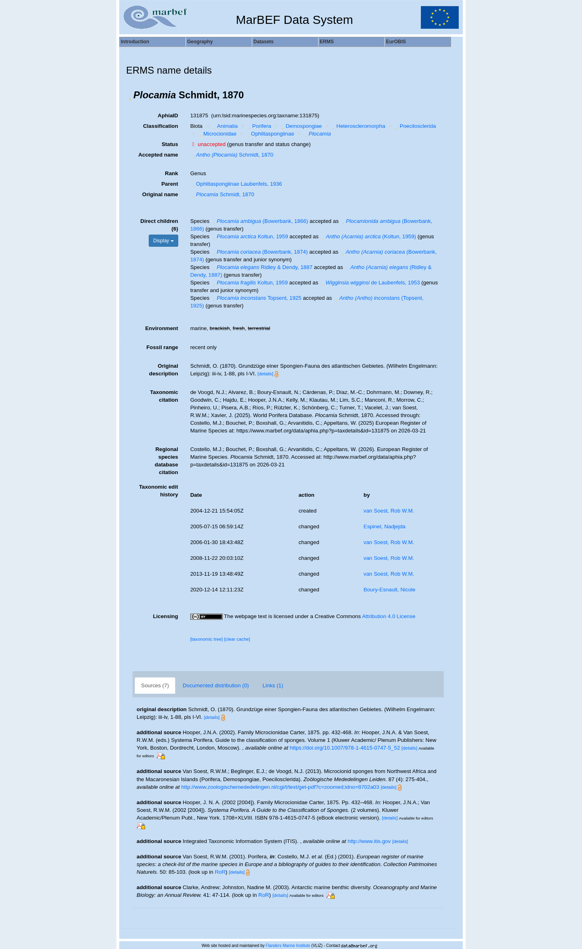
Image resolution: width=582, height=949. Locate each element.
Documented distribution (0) (216, 685)
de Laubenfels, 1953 (370, 283)
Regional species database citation (166, 460)
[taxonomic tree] (206, 639)
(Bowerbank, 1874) (259, 252)
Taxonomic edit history (158, 491)
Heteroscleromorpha (358, 126)
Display (163, 241)
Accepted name (158, 155)
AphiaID (168, 115)
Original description (163, 370)
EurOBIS (396, 41)
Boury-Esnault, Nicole (389, 590)
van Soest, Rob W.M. (389, 511)
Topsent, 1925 (256, 298)
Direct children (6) (159, 225)
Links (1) (273, 685)
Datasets (263, 41)
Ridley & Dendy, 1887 (261, 267)
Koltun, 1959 (249, 236)
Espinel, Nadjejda (385, 526)
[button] (129, 95)
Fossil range (162, 347)
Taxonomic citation (164, 396)
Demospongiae (301, 126)
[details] (265, 373)
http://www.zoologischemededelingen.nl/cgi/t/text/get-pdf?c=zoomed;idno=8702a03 (280, 787)
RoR (220, 872)
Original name (160, 194)
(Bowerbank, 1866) (259, 221)
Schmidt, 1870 (232, 155)
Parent (169, 184)
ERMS (327, 41)
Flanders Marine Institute (288, 945)
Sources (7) (155, 685)
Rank (171, 173)
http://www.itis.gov (369, 841)
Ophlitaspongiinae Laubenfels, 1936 (236, 184)
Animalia (224, 126)
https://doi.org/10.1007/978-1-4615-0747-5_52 (345, 748)
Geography (200, 41)
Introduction (135, 41)
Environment (161, 328)
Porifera (259, 126)
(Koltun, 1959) (368, 236)
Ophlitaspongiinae (269, 134)
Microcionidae (216, 134)
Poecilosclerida (415, 126)
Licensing (165, 616)
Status (170, 144)
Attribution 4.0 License (388, 616)
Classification (160, 126)
